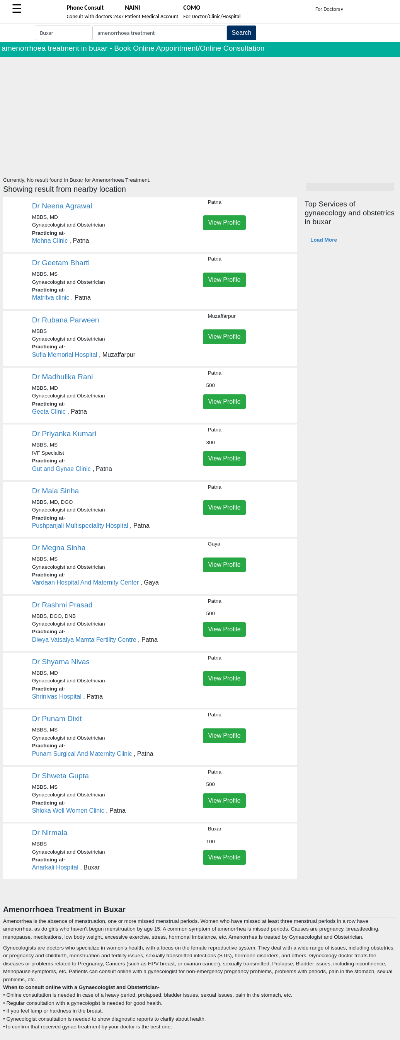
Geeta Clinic (49, 411)
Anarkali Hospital (55, 867)
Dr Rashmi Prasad (62, 605)
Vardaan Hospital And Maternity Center (85, 582)
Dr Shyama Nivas (61, 662)
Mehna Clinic (50, 240)
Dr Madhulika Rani (62, 377)
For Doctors (329, 9)
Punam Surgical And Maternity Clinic (82, 753)
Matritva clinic (51, 297)
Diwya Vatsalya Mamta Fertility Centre (84, 639)
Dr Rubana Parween (65, 320)
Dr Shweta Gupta (60, 776)
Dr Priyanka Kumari (64, 434)
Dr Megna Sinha (59, 548)
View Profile (224, 222)
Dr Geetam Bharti (61, 263)
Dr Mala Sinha (55, 491)
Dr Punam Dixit (57, 718)
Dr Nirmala (50, 833)
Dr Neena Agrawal (62, 206)
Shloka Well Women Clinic (68, 810)
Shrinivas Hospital (57, 696)
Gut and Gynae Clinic (61, 468)
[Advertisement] (200, 115)
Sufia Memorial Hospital (64, 354)
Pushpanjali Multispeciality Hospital (80, 525)
